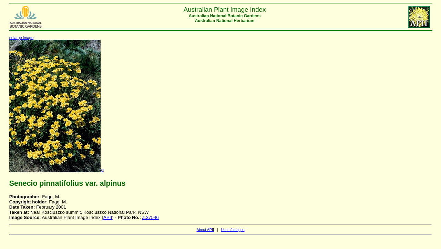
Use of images (232, 230)
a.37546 (150, 217)
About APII (205, 230)
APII (107, 217)
